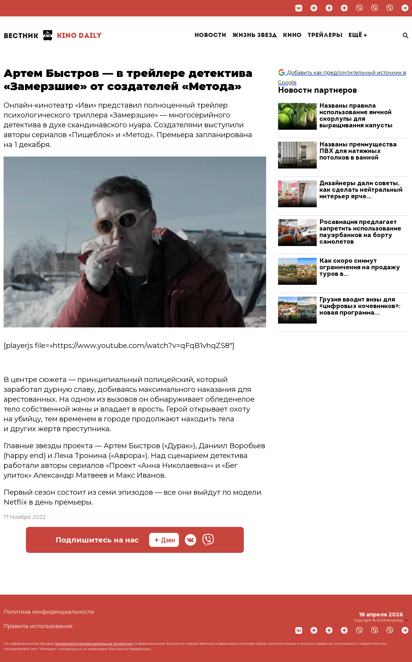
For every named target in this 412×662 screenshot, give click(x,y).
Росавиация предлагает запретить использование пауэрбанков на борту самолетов (360, 232)
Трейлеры (325, 35)
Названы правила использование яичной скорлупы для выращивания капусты (356, 116)
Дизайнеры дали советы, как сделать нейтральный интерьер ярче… (360, 190)
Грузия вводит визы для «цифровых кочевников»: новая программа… (359, 306)
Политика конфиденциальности (49, 612)
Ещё (357, 35)
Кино (292, 35)
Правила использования (38, 626)
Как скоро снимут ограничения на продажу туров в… (359, 268)
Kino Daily (53, 36)
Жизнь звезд (254, 35)
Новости (210, 35)
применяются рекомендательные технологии (93, 643)
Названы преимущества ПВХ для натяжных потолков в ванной (358, 151)
